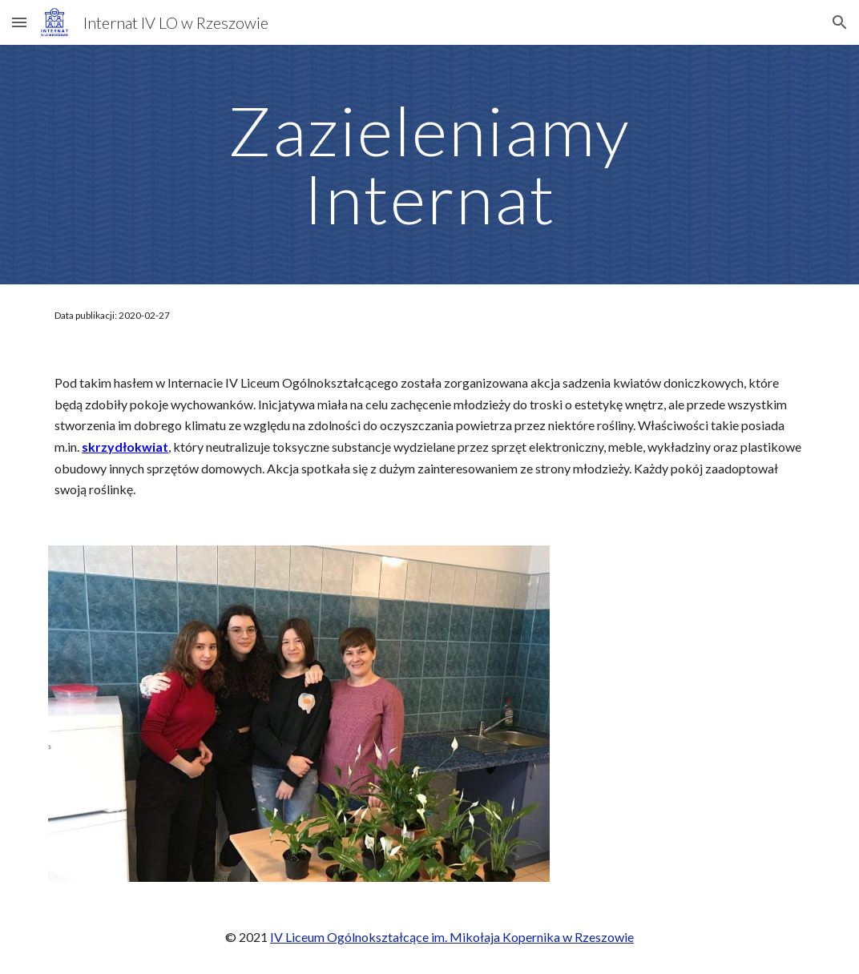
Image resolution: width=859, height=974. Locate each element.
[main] (429, 164)
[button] (19, 22)
